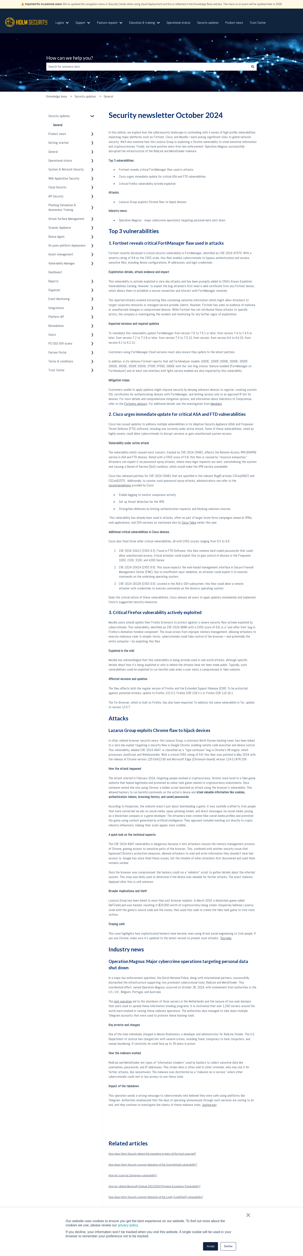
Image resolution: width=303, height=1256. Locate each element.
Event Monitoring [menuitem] (59, 299)
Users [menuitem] (52, 334)
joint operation (123, 1001)
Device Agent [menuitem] (56, 236)
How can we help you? (69, 58)
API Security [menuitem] (55, 196)
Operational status (178, 22)
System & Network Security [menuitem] (66, 169)
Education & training (142, 22)
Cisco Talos (189, 522)
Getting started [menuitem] (58, 142)
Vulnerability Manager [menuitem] (61, 263)
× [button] (248, 1215)
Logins (60, 22)
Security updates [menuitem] (59, 116)
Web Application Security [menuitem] (63, 178)
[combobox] (147, 67)
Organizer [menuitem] (54, 290)
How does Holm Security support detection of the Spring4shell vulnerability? (153, 1164)
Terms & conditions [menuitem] (60, 361)
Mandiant (216, 403)
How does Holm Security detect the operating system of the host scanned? (152, 1154)
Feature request (107, 22)
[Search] (253, 67)
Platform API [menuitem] (56, 316)
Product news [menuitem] (57, 134)
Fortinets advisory (135, 403)
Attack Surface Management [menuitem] (66, 219)
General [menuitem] (57, 125)
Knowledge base (56, 96)
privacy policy (128, 1225)
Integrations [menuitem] (56, 308)
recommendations (120, 485)
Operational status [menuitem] (60, 160)
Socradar (226, 938)
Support (80, 22)
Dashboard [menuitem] (55, 272)
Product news (234, 22)
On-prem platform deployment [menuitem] (67, 245)
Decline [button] (228, 1246)
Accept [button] (210, 1246)
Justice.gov (209, 1105)
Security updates (208, 22)
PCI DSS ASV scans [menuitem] (60, 343)
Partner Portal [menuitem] (57, 352)
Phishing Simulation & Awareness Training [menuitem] (62, 207)
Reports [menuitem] (53, 281)
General (108, 96)
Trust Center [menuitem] (56, 370)
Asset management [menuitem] (60, 254)
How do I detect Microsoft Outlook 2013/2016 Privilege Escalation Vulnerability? (155, 1186)
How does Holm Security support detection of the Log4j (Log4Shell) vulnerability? (156, 1197)
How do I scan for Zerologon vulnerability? (133, 1175)
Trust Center (258, 22)
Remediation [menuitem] (56, 326)
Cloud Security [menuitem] (57, 187)
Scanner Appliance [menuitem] (59, 227)
